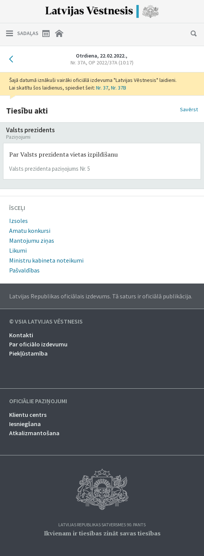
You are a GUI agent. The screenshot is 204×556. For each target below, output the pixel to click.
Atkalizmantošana (34, 433)
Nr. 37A (102, 62)
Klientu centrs (28, 414)
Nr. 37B (118, 87)
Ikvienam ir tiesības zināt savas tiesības (102, 533)
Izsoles (18, 220)
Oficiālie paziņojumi (38, 401)
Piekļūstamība (28, 353)
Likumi (18, 250)
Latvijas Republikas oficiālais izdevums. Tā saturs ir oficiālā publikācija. (100, 296)
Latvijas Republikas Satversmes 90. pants (102, 524)
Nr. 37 (102, 87)
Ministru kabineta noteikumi (46, 260)
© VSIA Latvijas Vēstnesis (46, 321)
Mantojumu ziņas (31, 240)
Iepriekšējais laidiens (13, 59)
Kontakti (21, 335)
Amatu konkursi (29, 230)
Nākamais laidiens (191, 59)
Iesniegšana (25, 424)
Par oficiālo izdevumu (38, 344)
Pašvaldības (24, 270)
